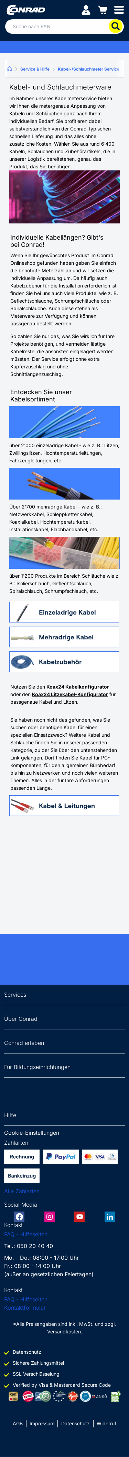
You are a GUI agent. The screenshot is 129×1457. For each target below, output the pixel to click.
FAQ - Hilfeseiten (25, 1234)
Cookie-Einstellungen (31, 1132)
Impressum (42, 1423)
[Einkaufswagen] (102, 9)
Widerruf (106, 1423)
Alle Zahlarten (22, 1191)
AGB (18, 1423)
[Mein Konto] (86, 9)
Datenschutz (75, 1423)
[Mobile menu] (119, 9)
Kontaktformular (25, 1307)
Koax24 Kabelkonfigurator (77, 687)
